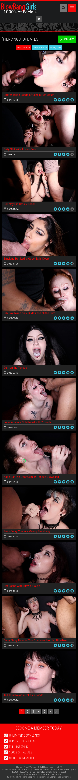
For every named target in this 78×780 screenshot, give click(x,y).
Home (19, 767)
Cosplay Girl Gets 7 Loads (20, 204)
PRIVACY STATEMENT (61, 769)
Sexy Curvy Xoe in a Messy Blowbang (27, 531)
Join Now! (69, 39)
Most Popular (40, 47)
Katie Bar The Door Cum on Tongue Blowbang (31, 477)
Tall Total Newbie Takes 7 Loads (23, 695)
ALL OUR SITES (28, 772)
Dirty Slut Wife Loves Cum (20, 149)
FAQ (74, 769)
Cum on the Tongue (15, 367)
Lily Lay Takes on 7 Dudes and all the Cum (29, 313)
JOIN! (59, 767)
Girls (40, 767)
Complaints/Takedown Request (51, 772)
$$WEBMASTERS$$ (11, 769)
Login (52, 767)
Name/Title (56, 47)
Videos (32, 767)
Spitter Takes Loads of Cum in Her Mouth (29, 95)
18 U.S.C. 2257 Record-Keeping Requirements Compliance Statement (39, 777)
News (45, 767)
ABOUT (16, 772)
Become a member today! (39, 728)
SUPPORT (26, 769)
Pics (26, 767)
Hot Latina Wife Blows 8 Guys (22, 586)
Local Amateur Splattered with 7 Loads (27, 422)
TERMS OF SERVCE (40, 769)
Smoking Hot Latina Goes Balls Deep (26, 258)
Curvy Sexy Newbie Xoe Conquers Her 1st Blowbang (36, 640)
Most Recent (23, 47)
